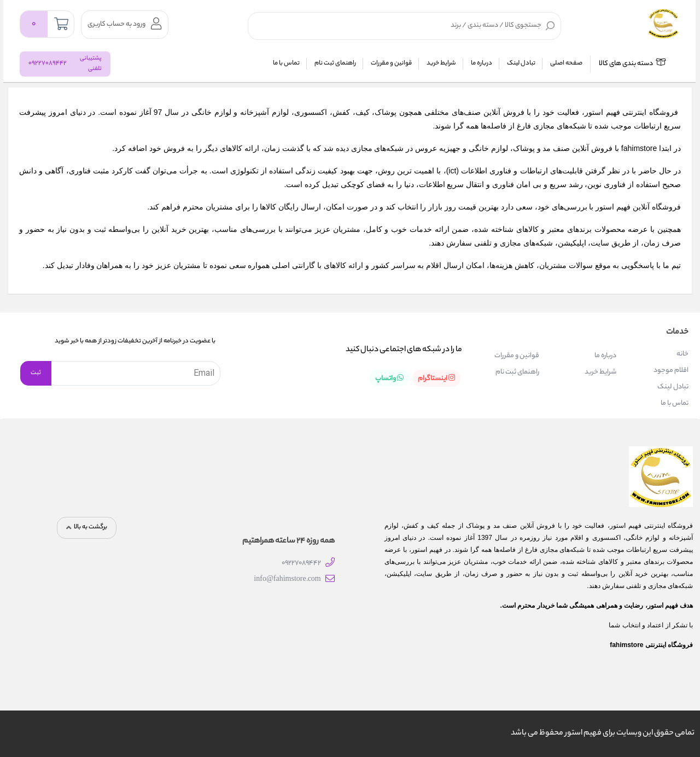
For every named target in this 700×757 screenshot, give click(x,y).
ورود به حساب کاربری (124, 24)
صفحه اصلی (566, 63)
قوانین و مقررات (391, 63)
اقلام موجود (671, 370)
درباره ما (481, 63)
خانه (682, 354)
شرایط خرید (441, 63)
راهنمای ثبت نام (335, 63)
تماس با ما (286, 63)
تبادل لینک (521, 63)
